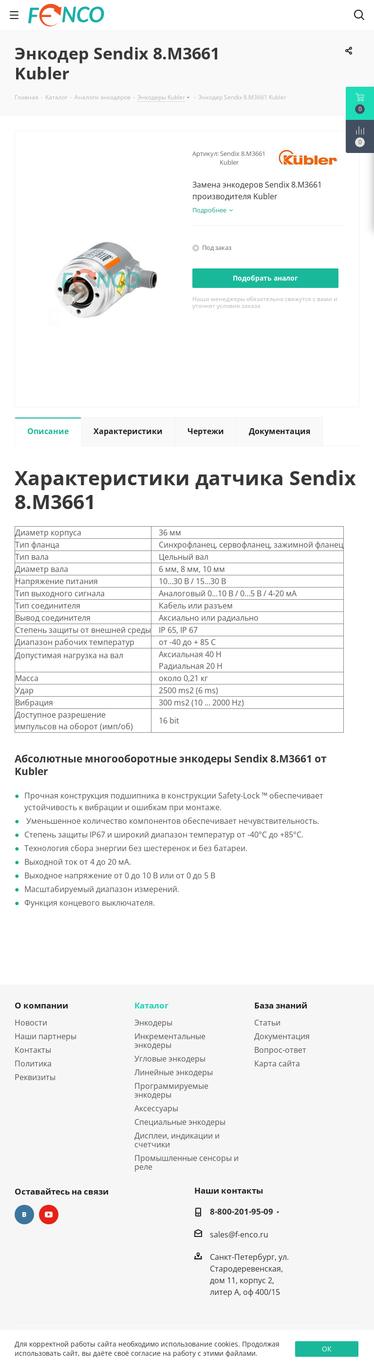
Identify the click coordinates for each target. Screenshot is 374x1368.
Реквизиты (35, 1077)
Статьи (267, 1022)
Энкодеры (153, 1022)
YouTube (48, 1214)
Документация (282, 1036)
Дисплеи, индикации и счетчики (177, 1140)
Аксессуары (156, 1108)
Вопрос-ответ (280, 1050)
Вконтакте (24, 1214)
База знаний (280, 1005)
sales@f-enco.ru (239, 1234)
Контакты (33, 1050)
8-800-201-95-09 (241, 1211)
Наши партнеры (45, 1036)
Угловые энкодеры (170, 1058)
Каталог (151, 1005)
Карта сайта (277, 1063)
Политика (33, 1063)
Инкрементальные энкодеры (170, 1040)
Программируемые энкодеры (171, 1090)
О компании (41, 1005)
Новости (31, 1022)
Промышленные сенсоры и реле (186, 1162)
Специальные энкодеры (179, 1122)
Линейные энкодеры (173, 1072)
